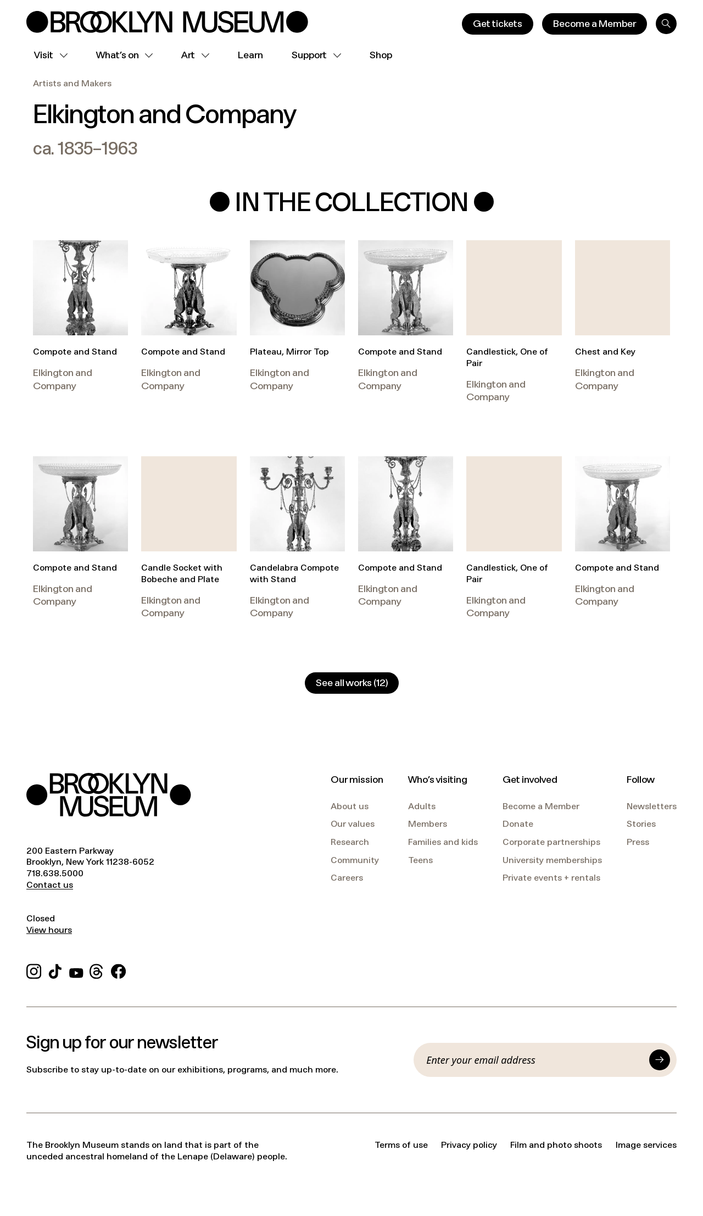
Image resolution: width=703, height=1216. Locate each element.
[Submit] (659, 1059)
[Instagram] (33, 969)
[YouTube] (76, 969)
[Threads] (97, 969)
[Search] (666, 23)
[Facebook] (118, 969)
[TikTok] (55, 969)
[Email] (534, 1060)
